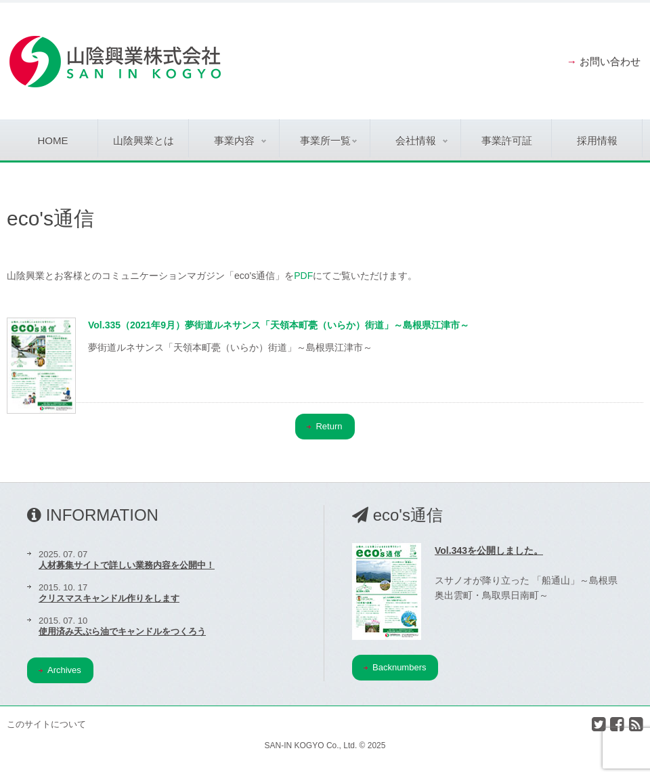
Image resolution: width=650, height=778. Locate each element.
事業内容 (240, 140)
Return (324, 426)
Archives (60, 670)
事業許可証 (506, 140)
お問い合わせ (610, 61)
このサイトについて (46, 724)
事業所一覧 (329, 140)
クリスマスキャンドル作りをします (109, 598)
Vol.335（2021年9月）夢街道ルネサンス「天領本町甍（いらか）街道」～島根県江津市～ (278, 325)
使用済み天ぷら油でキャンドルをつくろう (122, 631)
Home (53, 140)
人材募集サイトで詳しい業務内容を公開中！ (127, 565)
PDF (303, 275)
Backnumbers (395, 667)
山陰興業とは (143, 140)
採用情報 (597, 140)
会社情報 (421, 140)
